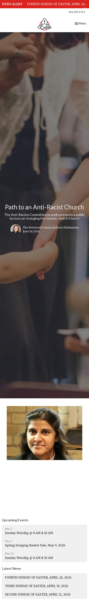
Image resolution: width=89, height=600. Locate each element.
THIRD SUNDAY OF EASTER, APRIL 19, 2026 (36, 586)
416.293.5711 (77, 11)
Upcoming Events (15, 520)
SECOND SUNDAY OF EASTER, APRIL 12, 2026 (37, 594)
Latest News (11, 568)
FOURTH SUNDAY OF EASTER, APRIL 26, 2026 (38, 577)
